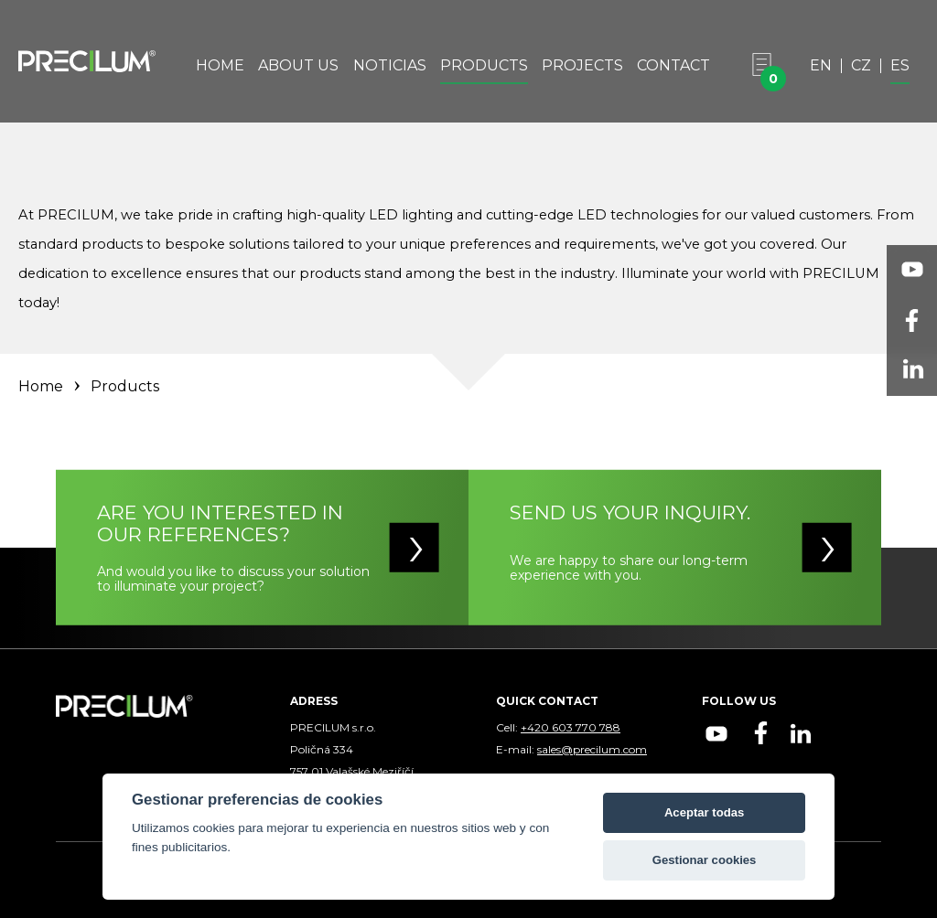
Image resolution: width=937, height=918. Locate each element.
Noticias (389, 66)
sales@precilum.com (592, 749)
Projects (582, 66)
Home (220, 66)
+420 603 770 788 (570, 727)
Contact (673, 66)
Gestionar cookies (704, 860)
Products (484, 66)
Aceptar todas (704, 812)
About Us (298, 66)
